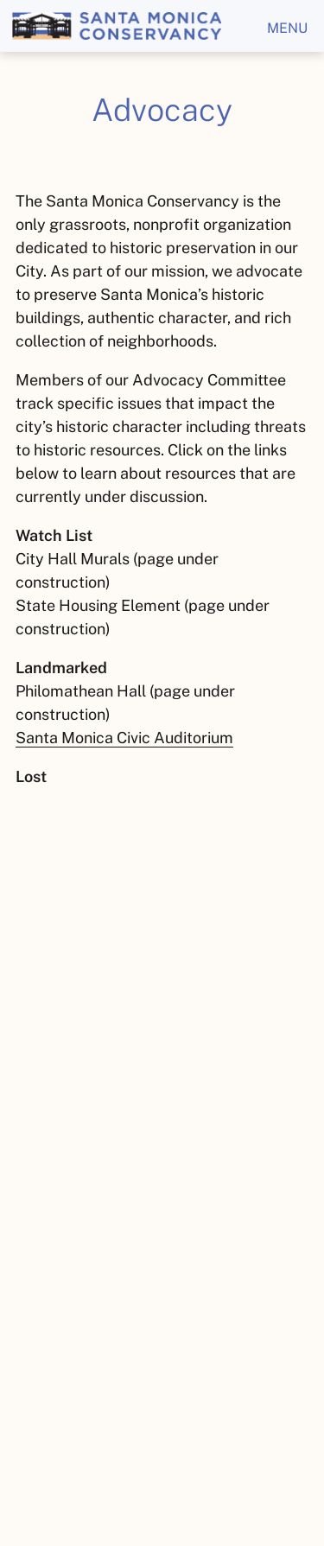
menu (287, 28)
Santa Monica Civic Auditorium (124, 737)
